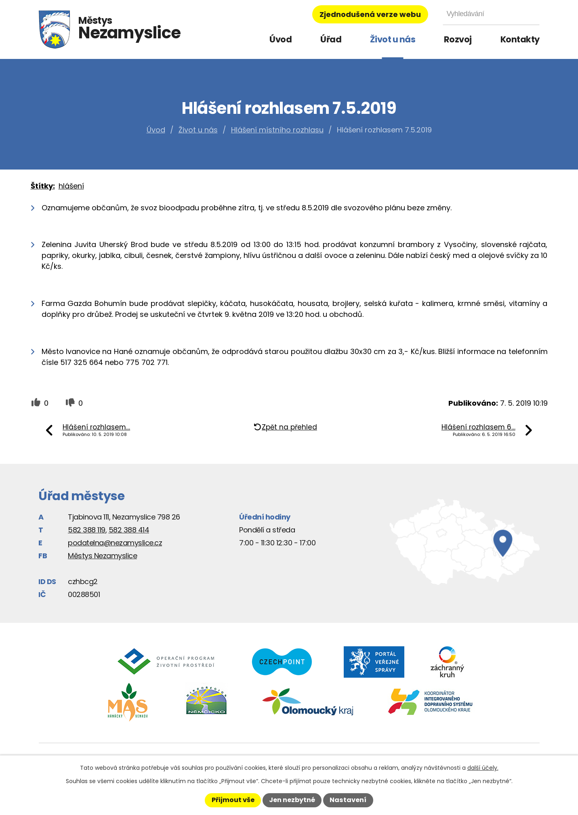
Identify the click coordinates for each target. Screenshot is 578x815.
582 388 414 (129, 530)
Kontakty (520, 39)
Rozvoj (458, 39)
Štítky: (43, 186)
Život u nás (393, 39)
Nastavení (348, 800)
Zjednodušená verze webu (370, 14)
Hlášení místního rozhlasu (277, 130)
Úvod (280, 39)
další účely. (482, 768)
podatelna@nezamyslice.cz (115, 543)
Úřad (330, 39)
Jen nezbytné (292, 800)
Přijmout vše (233, 800)
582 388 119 (86, 530)
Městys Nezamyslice (102, 556)
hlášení (71, 186)
